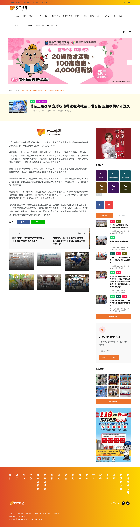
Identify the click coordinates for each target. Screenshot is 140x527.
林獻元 (35, 111)
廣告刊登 (26, 2)
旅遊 (121, 16)
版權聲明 (56, 513)
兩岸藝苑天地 (52, 25)
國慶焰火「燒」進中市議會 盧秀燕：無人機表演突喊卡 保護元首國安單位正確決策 (69, 241)
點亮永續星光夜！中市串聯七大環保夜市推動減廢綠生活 (77, 254)
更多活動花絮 (113, 402)
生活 (46, 16)
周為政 (17, 280)
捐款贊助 (21, 513)
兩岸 (106, 16)
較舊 (82, 233)
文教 (114, 16)
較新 (16, 233)
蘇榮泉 (114, 231)
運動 (85, 16)
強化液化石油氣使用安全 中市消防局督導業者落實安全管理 (120, 303)
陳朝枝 (73, 282)
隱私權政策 (47, 513)
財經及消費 (67, 16)
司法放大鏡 (39, 25)
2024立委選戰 (41, 101)
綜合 (16, 25)
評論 (92, 16)
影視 (77, 16)
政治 (31, 16)
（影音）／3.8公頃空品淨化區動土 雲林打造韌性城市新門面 (120, 260)
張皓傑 (17, 260)
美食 (23, 25)
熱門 (24, 16)
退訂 (114, 357)
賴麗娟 (114, 247)
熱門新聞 (122, 215)
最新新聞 (104, 215)
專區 (30, 25)
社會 (39, 16)
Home (17, 16)
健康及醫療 (55, 16)
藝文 (99, 16)
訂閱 (103, 357)
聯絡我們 (45, 2)
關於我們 (36, 2)
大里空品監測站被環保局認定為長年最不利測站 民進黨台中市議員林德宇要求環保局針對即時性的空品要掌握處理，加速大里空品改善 (120, 281)
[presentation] (10, 62)
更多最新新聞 (113, 316)
